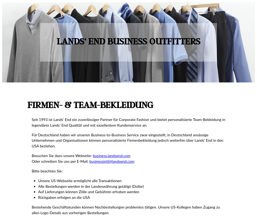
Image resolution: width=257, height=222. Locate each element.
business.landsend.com (111, 155)
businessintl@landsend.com (112, 161)
